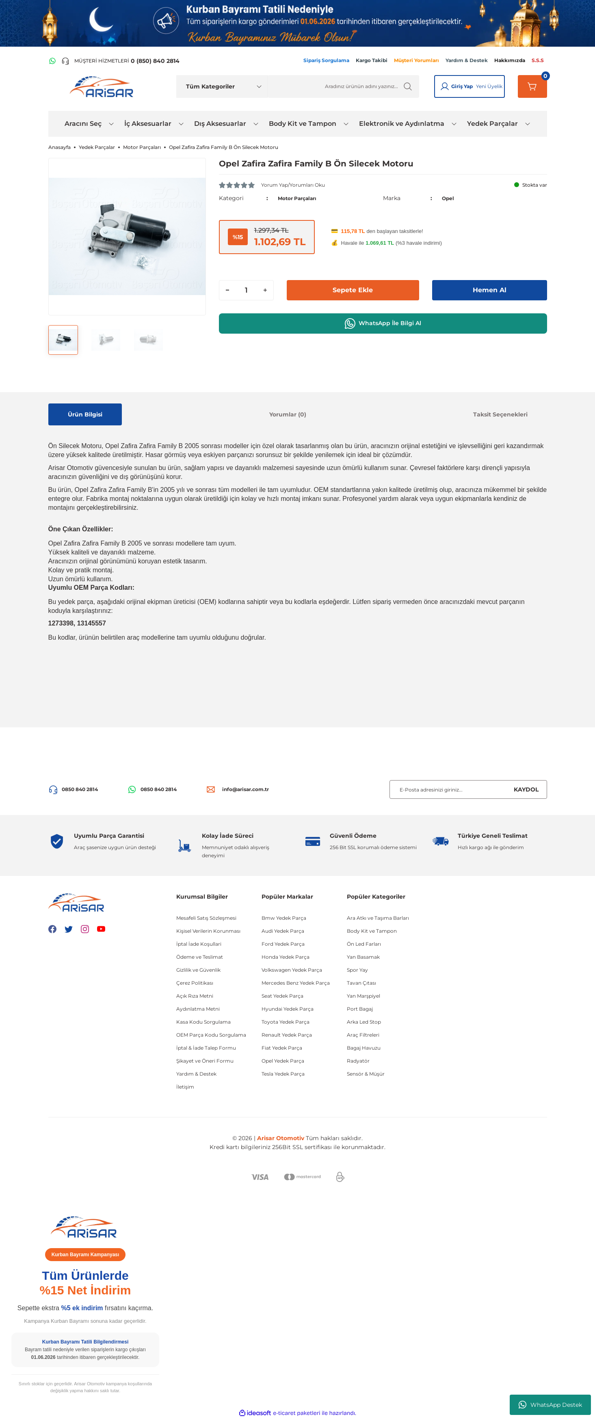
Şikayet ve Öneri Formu (205, 1061)
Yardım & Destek (196, 1074)
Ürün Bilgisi (85, 414)
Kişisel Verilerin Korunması (208, 931)
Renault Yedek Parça (287, 1035)
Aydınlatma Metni (198, 1009)
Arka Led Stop (364, 1022)
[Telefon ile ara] (120, 60)
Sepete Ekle (353, 290)
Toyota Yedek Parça (285, 1022)
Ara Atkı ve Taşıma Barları (378, 918)
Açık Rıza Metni (194, 996)
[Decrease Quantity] (227, 290)
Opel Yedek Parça (283, 1061)
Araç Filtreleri (363, 1035)
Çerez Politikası (194, 983)
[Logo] (103, 86)
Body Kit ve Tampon (372, 931)
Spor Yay (357, 970)
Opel (449, 198)
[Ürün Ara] (343, 86)
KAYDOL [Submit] (526, 789)
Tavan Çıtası (361, 983)
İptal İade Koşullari (198, 944)
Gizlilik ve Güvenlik (198, 970)
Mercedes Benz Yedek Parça (296, 983)
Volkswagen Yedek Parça (292, 970)
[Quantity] (246, 290)
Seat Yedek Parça (282, 996)
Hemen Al (489, 290)
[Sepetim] (532, 86)
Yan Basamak (363, 957)
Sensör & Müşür (366, 1074)
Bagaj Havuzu (364, 1048)
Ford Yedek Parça (283, 944)
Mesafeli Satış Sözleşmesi (206, 918)
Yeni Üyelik (489, 86)
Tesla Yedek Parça (283, 1074)
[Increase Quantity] (265, 290)
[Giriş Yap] (445, 86)
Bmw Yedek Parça (284, 918)
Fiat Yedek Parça (282, 1048)
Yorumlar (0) (287, 414)
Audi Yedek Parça (283, 931)
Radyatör (358, 1061)
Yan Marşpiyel (363, 996)
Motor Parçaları (300, 198)
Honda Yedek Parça (285, 957)
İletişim (185, 1087)
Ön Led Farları (364, 944)
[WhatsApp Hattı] (52, 61)
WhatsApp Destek (550, 1404)
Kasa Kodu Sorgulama (203, 1022)
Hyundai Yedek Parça (288, 1009)
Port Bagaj (360, 1009)
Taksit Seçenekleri (500, 414)
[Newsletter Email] (468, 789)
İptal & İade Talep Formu (206, 1048)
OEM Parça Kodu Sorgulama (211, 1035)
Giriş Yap (462, 86)
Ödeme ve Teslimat (199, 957)
